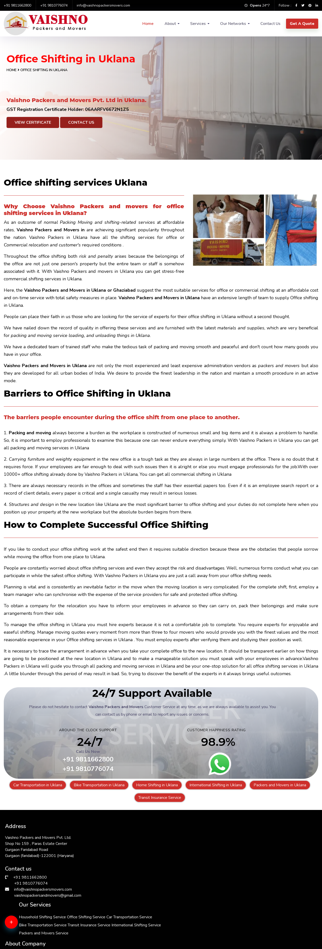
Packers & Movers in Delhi (29, 932)
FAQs (219, 858)
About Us (222, 835)
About (170, 23)
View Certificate (33, 122)
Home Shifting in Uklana (157, 785)
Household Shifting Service (153, 836)
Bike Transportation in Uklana (99, 785)
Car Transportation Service (152, 852)
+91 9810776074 (54, 5)
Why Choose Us (228, 851)
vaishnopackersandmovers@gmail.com (47, 893)
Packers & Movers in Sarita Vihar (112, 920)
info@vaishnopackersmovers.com (103, 5)
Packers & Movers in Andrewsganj (191, 908)
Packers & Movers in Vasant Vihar (190, 914)
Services (198, 23)
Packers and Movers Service (154, 884)
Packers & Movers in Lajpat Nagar (268, 932)
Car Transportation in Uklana (37, 785)
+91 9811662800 (17, 5)
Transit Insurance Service (159, 797)
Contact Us (270, 23)
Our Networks (233, 23)
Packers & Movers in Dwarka (109, 914)
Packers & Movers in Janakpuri (187, 932)
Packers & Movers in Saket (262, 914)
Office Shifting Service (149, 844)
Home (147, 23)
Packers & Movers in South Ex (264, 926)
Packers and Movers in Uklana (280, 785)
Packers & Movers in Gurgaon (186, 926)
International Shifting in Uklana (215, 785)
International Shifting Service (154, 876)
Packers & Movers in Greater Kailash (38, 926)
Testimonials (225, 866)
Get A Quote (302, 23)
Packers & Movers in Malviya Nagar (269, 908)
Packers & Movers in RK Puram (33, 908)
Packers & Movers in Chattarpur (188, 920)
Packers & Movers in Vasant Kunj (267, 920)
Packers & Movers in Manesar (32, 920)
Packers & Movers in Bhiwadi (109, 932)
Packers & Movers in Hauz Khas (111, 908)
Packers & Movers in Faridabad (33, 914)
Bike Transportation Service (153, 860)
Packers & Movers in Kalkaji (108, 926)
